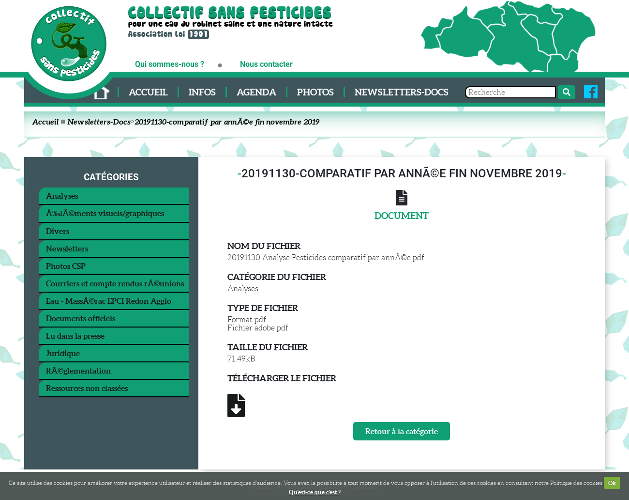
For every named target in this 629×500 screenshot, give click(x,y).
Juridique (63, 353)
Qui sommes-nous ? (169, 64)
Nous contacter (266, 64)
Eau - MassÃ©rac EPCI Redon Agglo (108, 301)
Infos (202, 92)
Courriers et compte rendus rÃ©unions (115, 283)
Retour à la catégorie (401, 431)
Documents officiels (80, 318)
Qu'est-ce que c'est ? (315, 492)
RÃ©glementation (78, 370)
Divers (57, 231)
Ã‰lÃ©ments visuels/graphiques (105, 213)
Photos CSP (66, 266)
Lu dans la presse (75, 335)
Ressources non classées (87, 388)
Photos (315, 92)
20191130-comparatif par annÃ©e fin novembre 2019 (227, 121)
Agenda (256, 92)
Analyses (62, 195)
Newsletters (67, 248)
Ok (612, 483)
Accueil (148, 92)
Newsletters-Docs (402, 92)
